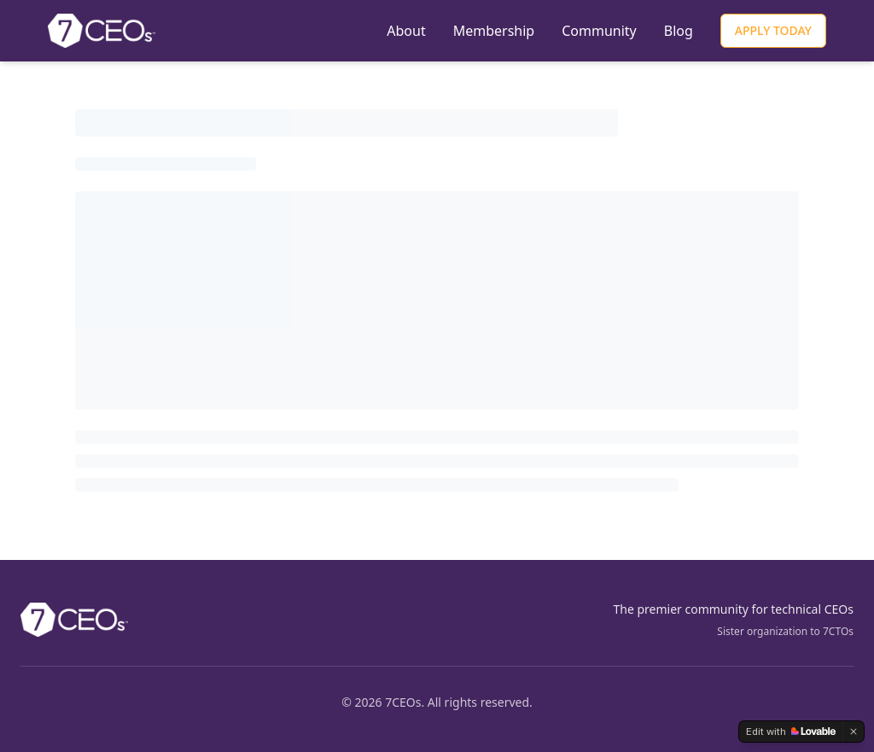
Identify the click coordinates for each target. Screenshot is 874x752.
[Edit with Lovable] (790, 731)
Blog (678, 30)
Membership (494, 30)
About (406, 30)
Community (599, 30)
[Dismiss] (853, 731)
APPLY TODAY (773, 30)
